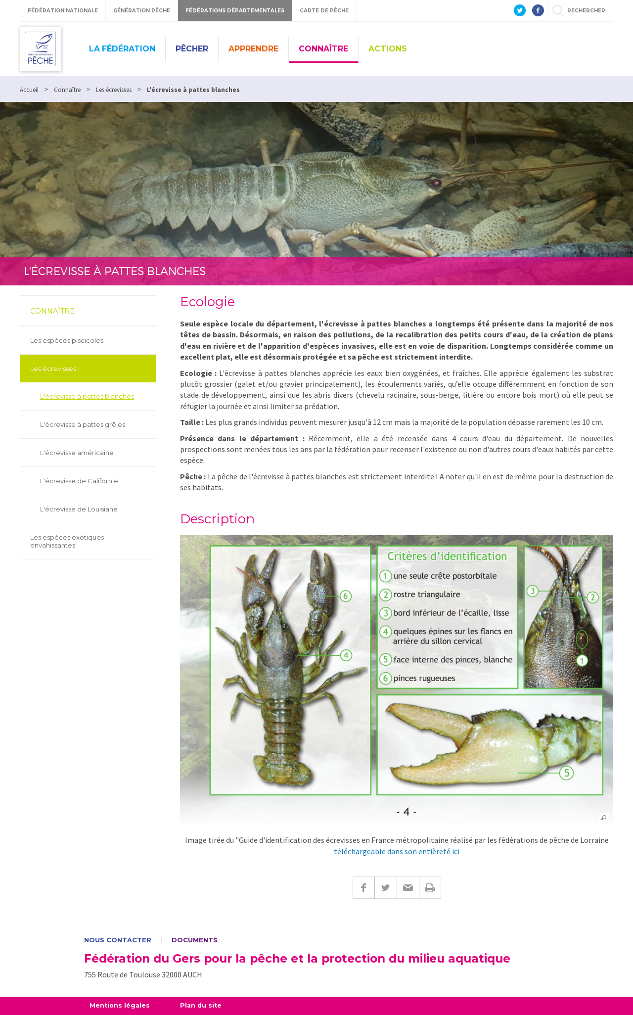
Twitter (385, 888)
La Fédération (122, 48)
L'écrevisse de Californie (79, 481)
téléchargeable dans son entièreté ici (396, 851)
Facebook (363, 888)
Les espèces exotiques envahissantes (67, 541)
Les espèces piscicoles (66, 340)
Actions (387, 48)
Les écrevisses (53, 368)
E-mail (408, 888)
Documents (195, 940)
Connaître (323, 48)
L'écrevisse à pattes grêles (82, 424)
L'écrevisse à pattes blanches (87, 396)
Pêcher (192, 48)
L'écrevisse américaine (77, 453)
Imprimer (430, 888)
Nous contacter (117, 940)
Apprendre (253, 48)
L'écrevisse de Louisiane (79, 509)
